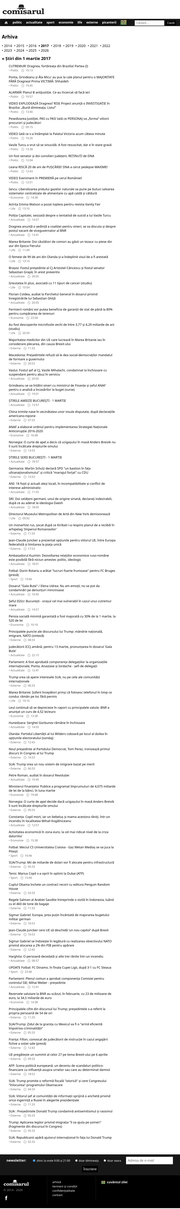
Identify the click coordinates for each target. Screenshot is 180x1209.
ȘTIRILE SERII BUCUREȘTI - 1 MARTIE (35, 458)
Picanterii (115, 23)
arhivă (56, 1183)
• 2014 (6, 46)
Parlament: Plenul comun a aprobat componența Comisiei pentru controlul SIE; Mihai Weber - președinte (56, 981)
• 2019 (67, 46)
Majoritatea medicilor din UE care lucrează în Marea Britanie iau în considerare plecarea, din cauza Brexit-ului (57, 342)
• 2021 (92, 46)
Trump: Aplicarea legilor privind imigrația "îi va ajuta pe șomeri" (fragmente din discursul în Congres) (55, 1125)
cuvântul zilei (114, 1183)
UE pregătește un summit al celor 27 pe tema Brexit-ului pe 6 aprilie (58, 1055)
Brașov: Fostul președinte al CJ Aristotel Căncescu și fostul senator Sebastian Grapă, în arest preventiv (57, 270)
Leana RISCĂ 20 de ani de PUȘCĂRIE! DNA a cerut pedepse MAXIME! (58, 168)
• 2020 (79, 46)
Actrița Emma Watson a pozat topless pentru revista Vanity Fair (54, 205)
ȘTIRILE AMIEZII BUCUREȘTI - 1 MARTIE (37, 401)
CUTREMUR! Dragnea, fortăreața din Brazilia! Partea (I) (48, 67)
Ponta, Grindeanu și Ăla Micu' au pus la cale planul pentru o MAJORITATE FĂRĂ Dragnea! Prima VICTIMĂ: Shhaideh (61, 80)
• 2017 (43, 46)
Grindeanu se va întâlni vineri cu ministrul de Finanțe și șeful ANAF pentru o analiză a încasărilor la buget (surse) (57, 388)
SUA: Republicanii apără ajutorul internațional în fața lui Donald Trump (60, 1138)
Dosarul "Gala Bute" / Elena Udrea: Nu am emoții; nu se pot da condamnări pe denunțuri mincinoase (54, 588)
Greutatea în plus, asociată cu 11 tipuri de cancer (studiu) (50, 284)
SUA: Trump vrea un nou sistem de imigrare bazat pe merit (52, 765)
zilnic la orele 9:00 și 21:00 (51, 1161)
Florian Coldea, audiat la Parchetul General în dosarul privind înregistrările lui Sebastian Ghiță (53, 297)
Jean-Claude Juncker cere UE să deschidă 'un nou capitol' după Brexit (59, 931)
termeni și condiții (64, 1187)
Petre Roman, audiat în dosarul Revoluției (39, 776)
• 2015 (18, 46)
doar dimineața (87, 1161)
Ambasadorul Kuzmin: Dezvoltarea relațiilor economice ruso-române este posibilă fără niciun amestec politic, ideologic (59, 558)
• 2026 (43, 51)
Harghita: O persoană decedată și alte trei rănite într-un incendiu (56, 957)
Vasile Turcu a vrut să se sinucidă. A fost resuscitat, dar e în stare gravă (60, 145)
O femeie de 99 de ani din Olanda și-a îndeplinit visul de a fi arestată (58, 257)
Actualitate (36, 23)
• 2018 (55, 46)
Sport (53, 23)
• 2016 (30, 46)
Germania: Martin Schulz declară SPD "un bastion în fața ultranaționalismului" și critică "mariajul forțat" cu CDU (50, 471)
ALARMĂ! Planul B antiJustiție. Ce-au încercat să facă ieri (49, 93)
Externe (97, 23)
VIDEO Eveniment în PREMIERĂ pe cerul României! (45, 179)
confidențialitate (63, 1191)
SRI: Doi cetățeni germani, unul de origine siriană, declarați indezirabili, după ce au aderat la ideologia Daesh (60, 501)
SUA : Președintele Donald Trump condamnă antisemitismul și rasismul (60, 1112)
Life (84, 23)
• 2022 (104, 46)
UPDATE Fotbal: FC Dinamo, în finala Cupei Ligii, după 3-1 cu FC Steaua (60, 968)
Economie (69, 23)
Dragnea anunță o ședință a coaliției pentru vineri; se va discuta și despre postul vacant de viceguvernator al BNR (62, 229)
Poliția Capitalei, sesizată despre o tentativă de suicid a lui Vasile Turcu (60, 216)
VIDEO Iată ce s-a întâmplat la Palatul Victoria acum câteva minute (57, 134)
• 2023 (6, 51)
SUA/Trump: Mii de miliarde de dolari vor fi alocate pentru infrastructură (61, 863)
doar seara (112, 1161)
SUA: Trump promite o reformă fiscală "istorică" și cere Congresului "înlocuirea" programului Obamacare (57, 1083)
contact (57, 1196)
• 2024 (18, 51)
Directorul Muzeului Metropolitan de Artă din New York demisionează (59, 515)
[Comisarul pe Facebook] (6, 1198)
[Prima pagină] (6, 23)
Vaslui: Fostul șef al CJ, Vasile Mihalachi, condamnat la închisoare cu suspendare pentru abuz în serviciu (58, 373)
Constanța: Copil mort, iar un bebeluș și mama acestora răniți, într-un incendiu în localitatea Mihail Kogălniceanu (59, 819)
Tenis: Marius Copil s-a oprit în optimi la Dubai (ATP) (46, 874)
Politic (18, 23)
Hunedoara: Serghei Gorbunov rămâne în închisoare (47, 723)
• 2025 (30, 51)
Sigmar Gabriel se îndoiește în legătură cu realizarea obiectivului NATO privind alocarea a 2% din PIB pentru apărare (60, 944)
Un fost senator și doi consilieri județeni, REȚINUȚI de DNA (51, 156)
